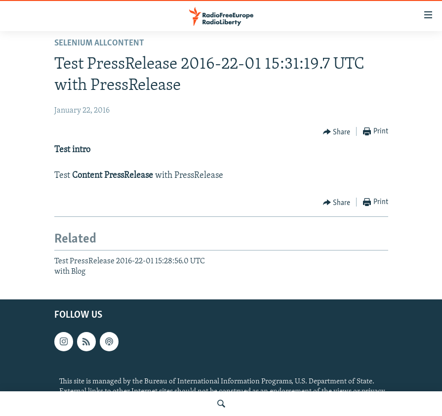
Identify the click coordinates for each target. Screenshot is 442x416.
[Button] (337, 131)
